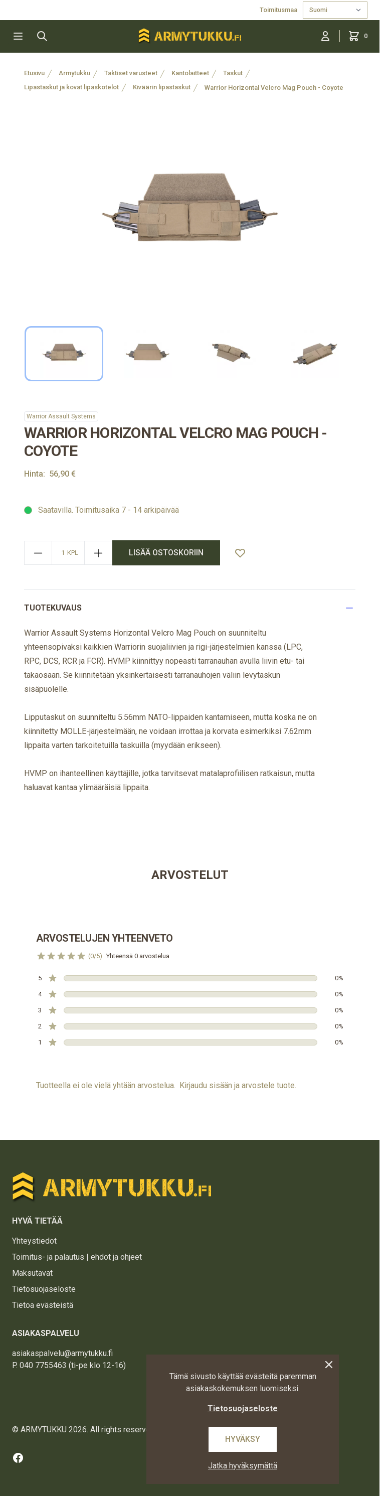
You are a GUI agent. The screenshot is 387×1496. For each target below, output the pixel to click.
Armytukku (74, 73)
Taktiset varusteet (130, 73)
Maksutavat (32, 1273)
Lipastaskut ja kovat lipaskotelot (71, 87)
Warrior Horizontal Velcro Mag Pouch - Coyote (274, 87)
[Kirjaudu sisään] (325, 36)
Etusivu (34, 73)
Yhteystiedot (34, 1241)
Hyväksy (242, 1439)
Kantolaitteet (190, 73)
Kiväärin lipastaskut (161, 87)
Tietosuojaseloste (44, 1289)
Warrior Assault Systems (61, 416)
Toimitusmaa (279, 10)
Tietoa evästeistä (42, 1305)
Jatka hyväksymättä (242, 1465)
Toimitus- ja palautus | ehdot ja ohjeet (77, 1257)
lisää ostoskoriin (166, 552)
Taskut (233, 73)
